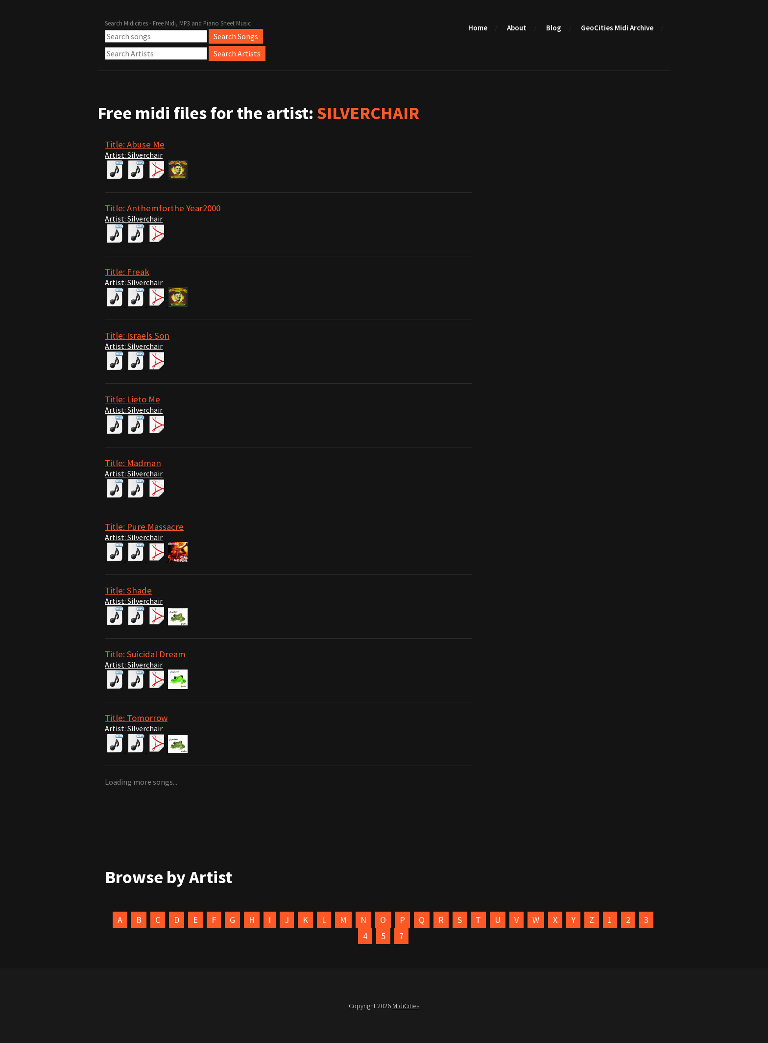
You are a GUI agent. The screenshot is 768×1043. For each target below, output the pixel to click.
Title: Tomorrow (136, 717)
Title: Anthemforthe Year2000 (162, 208)
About (517, 27)
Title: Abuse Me (135, 144)
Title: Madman (133, 463)
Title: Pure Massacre (144, 526)
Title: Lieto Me (132, 399)
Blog (553, 27)
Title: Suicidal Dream (145, 654)
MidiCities (405, 1005)
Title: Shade (128, 590)
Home (477, 27)
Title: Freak (127, 271)
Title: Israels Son (137, 335)
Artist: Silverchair (134, 155)
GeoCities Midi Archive (617, 27)
